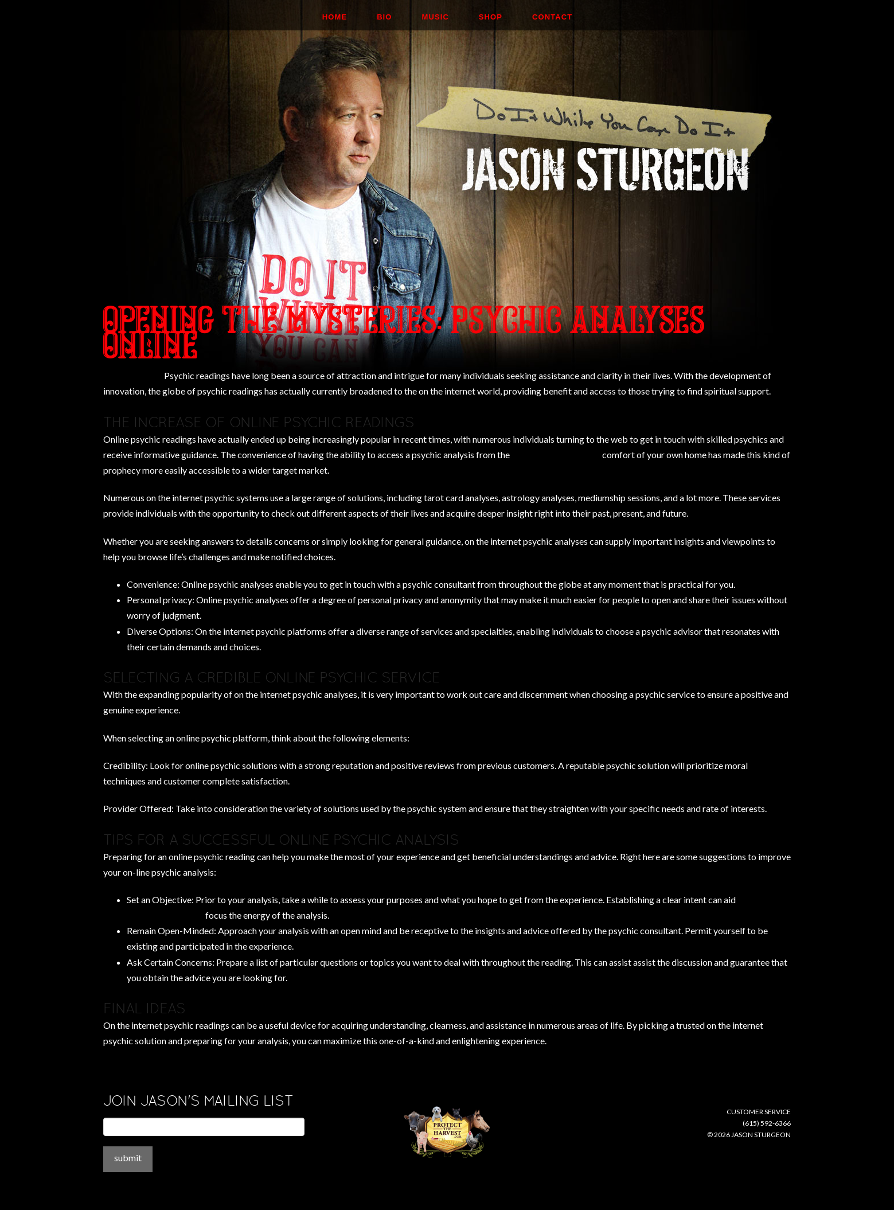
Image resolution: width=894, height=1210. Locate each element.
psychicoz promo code (556, 454)
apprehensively (132, 375)
